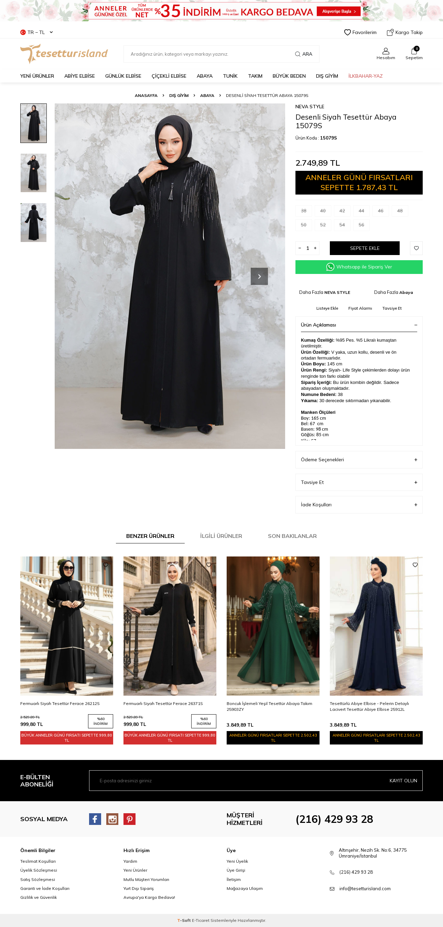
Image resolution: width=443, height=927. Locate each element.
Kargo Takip (405, 32)
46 (383, 212)
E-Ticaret (200, 920)
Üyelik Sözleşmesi (38, 870)
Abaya (205, 76)
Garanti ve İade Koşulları (44, 888)
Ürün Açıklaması (359, 325)
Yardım (130, 861)
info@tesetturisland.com (365, 888)
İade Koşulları (359, 504)
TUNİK (230, 76)
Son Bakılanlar (292, 535)
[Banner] (221, 10)
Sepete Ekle (365, 248)
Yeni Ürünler (135, 870)
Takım (255, 76)
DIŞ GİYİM (327, 76)
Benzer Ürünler (150, 535)
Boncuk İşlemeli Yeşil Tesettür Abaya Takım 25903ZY (269, 706)
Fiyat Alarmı (360, 308)
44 (364, 212)
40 (325, 212)
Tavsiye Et (392, 308)
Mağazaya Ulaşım (245, 888)
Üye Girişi (236, 870)
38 (306, 212)
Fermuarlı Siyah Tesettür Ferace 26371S (163, 703)
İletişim (234, 879)
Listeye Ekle (327, 308)
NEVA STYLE (309, 106)
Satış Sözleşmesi (37, 879)
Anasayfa (146, 95)
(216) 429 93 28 (334, 819)
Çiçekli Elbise (169, 76)
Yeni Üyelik (237, 861)
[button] (259, 276)
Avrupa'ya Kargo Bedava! (149, 897)
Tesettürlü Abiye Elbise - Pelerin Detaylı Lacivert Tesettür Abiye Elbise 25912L (369, 706)
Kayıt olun (403, 780)
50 (306, 226)
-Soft (184, 920)
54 (344, 226)
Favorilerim (360, 32)
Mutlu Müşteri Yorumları (146, 879)
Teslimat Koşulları (38, 861)
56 (364, 226)
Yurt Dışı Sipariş (138, 888)
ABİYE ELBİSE (79, 76)
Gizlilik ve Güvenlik (38, 897)
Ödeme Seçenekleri (359, 459)
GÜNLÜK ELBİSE (123, 76)
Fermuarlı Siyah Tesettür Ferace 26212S (60, 703)
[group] (170, 276)
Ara (303, 54)
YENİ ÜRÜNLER (37, 76)
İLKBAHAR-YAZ (365, 76)
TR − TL (36, 32)
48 (402, 212)
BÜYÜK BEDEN (289, 76)
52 (325, 226)
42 (344, 212)
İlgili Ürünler (221, 535)
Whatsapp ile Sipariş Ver (359, 267)
